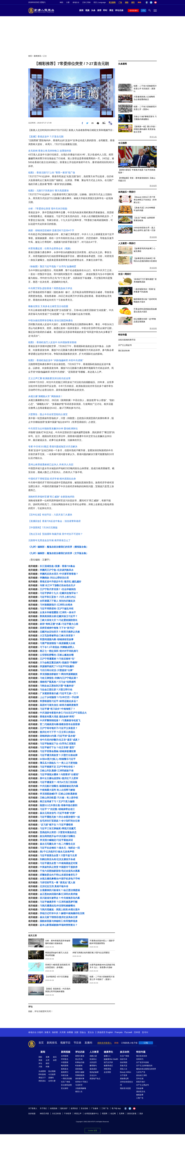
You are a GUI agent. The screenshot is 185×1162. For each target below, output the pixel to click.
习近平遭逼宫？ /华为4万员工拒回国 (58, 782)
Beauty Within (125, 1072)
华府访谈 (64, 1075)
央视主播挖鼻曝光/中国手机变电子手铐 (60, 878)
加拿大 (47, 1032)
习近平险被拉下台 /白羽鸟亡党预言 (58, 743)
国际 (40, 1057)
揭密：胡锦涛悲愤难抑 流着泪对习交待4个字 (51, 230)
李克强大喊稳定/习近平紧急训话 (56, 840)
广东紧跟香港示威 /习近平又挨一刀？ (59, 693)
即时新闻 (42, 1074)
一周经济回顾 (66, 1079)
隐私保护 (64, 1108)
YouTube (155, 2)
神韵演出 (42, 1081)
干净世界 (67, 1113)
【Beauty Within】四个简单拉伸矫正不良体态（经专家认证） (145, 199)
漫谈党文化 (140, 1091)
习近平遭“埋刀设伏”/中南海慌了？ (57, 709)
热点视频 (51, 1071)
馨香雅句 (93, 1066)
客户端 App (116, 1108)
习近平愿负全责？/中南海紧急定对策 (58, 863)
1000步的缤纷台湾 (126, 1083)
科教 (47, 1067)
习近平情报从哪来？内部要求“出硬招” (59, 774)
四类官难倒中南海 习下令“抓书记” (57, 628)
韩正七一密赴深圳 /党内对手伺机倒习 (59, 651)
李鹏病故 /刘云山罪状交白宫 (54, 577)
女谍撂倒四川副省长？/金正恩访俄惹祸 (60, 890)
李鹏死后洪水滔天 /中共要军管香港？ (59, 574)
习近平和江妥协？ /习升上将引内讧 (58, 597)
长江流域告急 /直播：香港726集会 (57, 566)
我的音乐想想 (125, 1088)
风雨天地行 (140, 1082)
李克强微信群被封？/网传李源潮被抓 (58, 674)
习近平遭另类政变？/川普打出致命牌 (58, 755)
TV (144, 10)
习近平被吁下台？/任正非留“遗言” (57, 747)
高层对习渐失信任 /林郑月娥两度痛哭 (59, 705)
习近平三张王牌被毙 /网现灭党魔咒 (58, 828)
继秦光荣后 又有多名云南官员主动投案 (48, 306)
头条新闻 (122, 64)
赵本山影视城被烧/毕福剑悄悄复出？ (58, 925)
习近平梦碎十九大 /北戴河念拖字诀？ (59, 593)
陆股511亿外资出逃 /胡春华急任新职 (58, 805)
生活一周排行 (124, 274)
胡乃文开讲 (108, 1062)
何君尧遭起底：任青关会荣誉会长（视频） (50, 248)
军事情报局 (79, 1075)
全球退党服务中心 (91, 1113)
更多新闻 (153, 237)
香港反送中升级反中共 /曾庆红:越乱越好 (60, 581)
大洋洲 (62, 1032)
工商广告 (139, 1098)
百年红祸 (139, 1079)
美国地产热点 (95, 1079)
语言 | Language (100, 2)
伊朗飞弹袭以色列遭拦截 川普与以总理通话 (91, 952)
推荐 (99, 10)
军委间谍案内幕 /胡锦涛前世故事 (56, 639)
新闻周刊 (64, 1072)
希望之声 (77, 1113)
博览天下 (42, 1078)
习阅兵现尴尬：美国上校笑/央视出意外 (60, 909)
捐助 (126, 2)
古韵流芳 (93, 1062)
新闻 (81, 10)
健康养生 (108, 1052)
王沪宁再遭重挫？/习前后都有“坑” (57, 658)
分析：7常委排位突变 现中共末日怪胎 (47, 208)
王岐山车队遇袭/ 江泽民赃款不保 (56, 770)
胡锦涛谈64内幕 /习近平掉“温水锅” (58, 736)
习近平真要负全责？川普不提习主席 (58, 855)
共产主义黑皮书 (125, 345)
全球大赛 (51, 1081)
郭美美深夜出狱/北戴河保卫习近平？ (58, 616)
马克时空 (78, 1085)
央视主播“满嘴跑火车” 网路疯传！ (45, 396)
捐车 (133, 2)
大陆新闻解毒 (80, 1088)
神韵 (61, 2)
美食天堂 (123, 1066)
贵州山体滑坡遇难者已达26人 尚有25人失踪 (50, 464)
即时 (105, 10)
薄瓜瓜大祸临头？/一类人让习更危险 (58, 763)
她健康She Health (111, 1059)
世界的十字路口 (81, 1082)
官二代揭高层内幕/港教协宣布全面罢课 (60, 724)
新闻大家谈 (79, 1056)
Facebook (146, 2)
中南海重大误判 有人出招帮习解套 (57, 790)
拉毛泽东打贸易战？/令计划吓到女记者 (60, 821)
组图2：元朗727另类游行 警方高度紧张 (48, 190)
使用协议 (74, 1108)
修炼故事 (139, 1095)
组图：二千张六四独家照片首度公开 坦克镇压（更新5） (145, 88)
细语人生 (78, 1091)
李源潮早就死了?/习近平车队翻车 (57, 666)
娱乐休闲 (124, 1052)
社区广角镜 (65, 1082)
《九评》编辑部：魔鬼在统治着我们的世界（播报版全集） (58, 547)
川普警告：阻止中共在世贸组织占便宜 (48, 414)
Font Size (104, 122)
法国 (76, 1032)
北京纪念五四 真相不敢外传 (54, 886)
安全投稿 (84, 1108)
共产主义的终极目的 (144, 1066)
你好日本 (123, 1059)
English (109, 1032)
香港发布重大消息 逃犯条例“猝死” (57, 716)
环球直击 (64, 1059)
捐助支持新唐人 (104, 1043)
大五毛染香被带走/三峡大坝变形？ (57, 635)
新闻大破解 (79, 1072)
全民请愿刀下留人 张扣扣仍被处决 (57, 601)
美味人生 (123, 1069)
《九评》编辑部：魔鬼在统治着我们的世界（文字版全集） (58, 553)
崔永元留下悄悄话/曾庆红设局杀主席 (58, 917)
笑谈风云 (93, 1059)
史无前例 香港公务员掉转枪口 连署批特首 (49, 150)
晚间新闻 (64, 1066)
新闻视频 (65, 1052)
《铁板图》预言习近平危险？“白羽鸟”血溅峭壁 (52, 266)
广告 (120, 2)
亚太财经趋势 (66, 1085)
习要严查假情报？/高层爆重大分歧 (57, 643)
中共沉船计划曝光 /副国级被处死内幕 (59, 786)
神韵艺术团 (44, 1113)
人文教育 (94, 1052)
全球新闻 (64, 1056)
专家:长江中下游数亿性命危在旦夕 (57, 585)
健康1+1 (107, 1056)
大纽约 (40, 1032)
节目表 (77, 1042)
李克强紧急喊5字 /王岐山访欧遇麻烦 (58, 794)
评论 (40, 1063)
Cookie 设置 (92, 1131)
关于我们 (43, 1108)
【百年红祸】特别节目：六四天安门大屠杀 (50, 514)
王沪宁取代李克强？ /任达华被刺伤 (58, 589)
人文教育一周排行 (126, 243)
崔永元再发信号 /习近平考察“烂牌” (58, 813)
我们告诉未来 (124, 350)
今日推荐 (122, 143)
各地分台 (76, 2)
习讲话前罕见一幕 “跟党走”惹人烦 (57, 882)
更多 (141, 1113)
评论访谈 (119, 10)
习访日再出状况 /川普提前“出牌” (56, 670)
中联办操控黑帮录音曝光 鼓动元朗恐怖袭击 (50, 320)
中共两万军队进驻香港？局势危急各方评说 (50, 288)
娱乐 (55, 1057)
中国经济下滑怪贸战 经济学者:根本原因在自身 (52, 478)
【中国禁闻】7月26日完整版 (43, 527)
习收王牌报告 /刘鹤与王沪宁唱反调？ (59, 678)
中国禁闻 (64, 1062)
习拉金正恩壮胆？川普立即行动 (56, 689)
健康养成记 (108, 1066)
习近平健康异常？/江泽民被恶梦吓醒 (58, 902)
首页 (30, 56)
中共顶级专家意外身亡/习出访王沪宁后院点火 (63, 712)
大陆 (40, 1067)
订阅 (146, 1043)
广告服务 (94, 1108)
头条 (93, 10)
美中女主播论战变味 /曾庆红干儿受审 (59, 778)
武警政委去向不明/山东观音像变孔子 (58, 875)
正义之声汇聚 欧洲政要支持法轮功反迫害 (49, 378)
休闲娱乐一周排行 (126, 192)
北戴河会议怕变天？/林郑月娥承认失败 (60, 631)
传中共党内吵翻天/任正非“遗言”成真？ (60, 739)
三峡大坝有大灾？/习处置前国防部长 (58, 620)
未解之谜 (93, 1056)
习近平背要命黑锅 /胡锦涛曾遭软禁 (58, 751)
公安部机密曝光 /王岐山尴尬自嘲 (56, 655)
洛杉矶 (55, 1032)
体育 (55, 1060)
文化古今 (93, 1075)
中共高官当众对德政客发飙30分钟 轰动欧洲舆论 (53, 428)
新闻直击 (64, 1069)
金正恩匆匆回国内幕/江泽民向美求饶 (58, 894)
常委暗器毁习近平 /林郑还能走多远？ (59, 701)
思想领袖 (78, 1069)
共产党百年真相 (142, 1062)
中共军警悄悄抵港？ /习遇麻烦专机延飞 (60, 720)
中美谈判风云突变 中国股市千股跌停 (58, 867)
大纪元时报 (56, 1113)
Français (119, 1032)
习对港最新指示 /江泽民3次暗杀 (56, 604)
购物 (139, 2)
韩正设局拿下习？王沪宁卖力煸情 (57, 801)
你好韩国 (123, 1062)
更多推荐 (153, 186)
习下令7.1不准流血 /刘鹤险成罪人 (57, 647)
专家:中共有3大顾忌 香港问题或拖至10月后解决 (52, 446)
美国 (40, 1060)
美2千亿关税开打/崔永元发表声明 (57, 851)
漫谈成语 (93, 1069)
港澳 (47, 1057)
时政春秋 (78, 1066)
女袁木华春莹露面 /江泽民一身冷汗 (58, 612)
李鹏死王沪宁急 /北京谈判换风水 (56, 570)
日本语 (137, 1032)
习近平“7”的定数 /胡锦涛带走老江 (57, 809)
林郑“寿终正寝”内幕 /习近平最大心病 (59, 624)
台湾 (47, 1060)
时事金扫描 (79, 1062)
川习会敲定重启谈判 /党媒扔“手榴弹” (59, 662)
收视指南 (53, 1108)
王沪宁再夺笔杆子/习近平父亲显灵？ (58, 728)
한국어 (145, 1032)
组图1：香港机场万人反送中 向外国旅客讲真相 (52, 342)
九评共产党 (140, 1072)
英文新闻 (112, 2)
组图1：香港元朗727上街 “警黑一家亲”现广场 (51, 172)
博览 (111, 10)
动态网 (113, 1113)
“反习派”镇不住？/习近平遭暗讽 (56, 824)
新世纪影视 (131, 1113)
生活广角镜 (124, 1056)
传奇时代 (139, 1059)
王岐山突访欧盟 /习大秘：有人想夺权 (59, 797)
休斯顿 (70, 1032)
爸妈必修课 (94, 1072)
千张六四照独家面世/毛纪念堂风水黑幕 (60, 871)
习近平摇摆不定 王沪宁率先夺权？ (57, 766)
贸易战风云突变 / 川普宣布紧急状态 (58, 832)
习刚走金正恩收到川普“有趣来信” (57, 685)
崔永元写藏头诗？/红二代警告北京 (57, 844)
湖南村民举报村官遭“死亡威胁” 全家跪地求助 (51, 496)
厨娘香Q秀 (124, 1079)
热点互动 (78, 1059)
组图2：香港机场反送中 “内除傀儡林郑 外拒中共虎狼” (55, 360)
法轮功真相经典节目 (127, 340)
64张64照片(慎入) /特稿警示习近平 (58, 759)
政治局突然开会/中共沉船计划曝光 (57, 836)
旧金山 (83, 1032)
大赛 (68, 2)
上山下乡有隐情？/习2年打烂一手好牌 (59, 697)
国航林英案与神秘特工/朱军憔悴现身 (58, 921)
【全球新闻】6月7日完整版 (57, 977)
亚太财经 (64, 1088)
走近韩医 (107, 1072)
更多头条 (153, 137)
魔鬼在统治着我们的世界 (146, 1069)
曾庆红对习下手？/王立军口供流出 (57, 732)
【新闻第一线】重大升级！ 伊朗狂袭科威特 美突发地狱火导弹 (145, 129)
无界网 (121, 1113)
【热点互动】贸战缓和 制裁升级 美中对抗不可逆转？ (55, 534)
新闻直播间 (134, 10)
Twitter (151, 2)
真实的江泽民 (141, 1075)
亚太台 (91, 1032)
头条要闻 (42, 1071)
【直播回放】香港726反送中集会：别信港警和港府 (54, 521)
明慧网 (104, 1113)
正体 (84, 2)
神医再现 (107, 1069)
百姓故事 (139, 1088)
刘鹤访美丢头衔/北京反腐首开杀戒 (57, 859)
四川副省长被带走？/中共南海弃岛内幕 (60, 898)
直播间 (88, 1042)
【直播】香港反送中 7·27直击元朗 (45, 136)
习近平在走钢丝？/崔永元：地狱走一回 (60, 848)
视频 (87, 10)
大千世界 (123, 1075)
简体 (89, 2)
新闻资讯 (37, 56)
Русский (128, 1032)
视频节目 (65, 1042)
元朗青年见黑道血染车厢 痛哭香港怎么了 (49, 540)
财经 (47, 1063)
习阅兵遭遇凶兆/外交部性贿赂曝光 (57, 905)
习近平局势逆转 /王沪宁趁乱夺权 (56, 608)
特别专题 (122, 334)
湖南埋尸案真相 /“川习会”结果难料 (58, 682)
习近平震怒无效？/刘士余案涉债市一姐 (60, 817)
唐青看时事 (79, 1079)
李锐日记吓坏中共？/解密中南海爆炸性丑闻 (62, 913)
